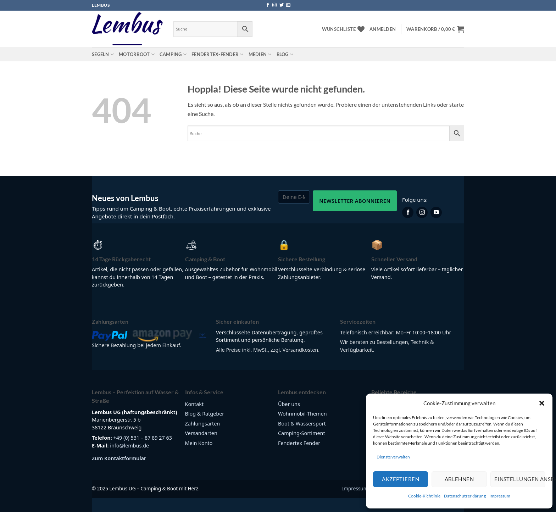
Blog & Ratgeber (204, 413)
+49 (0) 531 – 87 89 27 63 (142, 437)
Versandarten (201, 433)
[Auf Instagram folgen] (274, 5)
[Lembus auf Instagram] (422, 212)
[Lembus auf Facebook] (407, 212)
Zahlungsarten (202, 423)
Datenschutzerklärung (465, 496)
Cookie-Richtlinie (424, 496)
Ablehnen (459, 479)
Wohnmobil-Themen (302, 413)
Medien (260, 54)
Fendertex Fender (299, 443)
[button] (541, 403)
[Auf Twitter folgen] (281, 5)
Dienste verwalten (393, 457)
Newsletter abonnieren (354, 200)
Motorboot (137, 54)
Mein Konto (199, 443)
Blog (285, 54)
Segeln (103, 54)
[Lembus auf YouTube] (436, 212)
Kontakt (194, 404)
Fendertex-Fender (217, 54)
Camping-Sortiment (301, 433)
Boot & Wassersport (302, 423)
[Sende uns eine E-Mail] (288, 5)
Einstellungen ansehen (519, 479)
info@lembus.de (129, 445)
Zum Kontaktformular (119, 458)
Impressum (499, 496)
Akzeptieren (400, 479)
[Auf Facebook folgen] (268, 5)
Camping (173, 54)
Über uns (289, 404)
